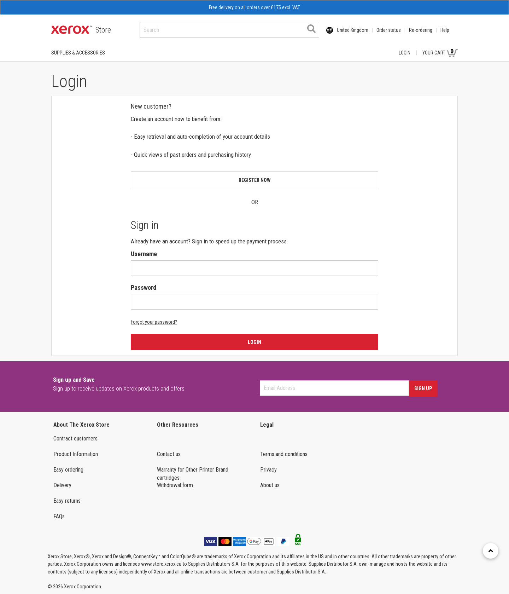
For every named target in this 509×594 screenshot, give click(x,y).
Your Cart (440, 52)
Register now (255, 180)
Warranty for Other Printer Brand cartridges (192, 473)
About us (270, 485)
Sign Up (423, 388)
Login (404, 53)
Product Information (75, 454)
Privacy (268, 469)
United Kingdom (352, 30)
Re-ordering (420, 30)
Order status (388, 30)
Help (444, 30)
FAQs (59, 516)
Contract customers (75, 438)
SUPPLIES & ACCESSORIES (78, 53)
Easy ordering (68, 469)
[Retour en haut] (490, 551)
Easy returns (67, 500)
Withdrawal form (175, 485)
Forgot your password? (154, 322)
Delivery (62, 485)
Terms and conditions (284, 454)
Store (103, 29)
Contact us (169, 454)
